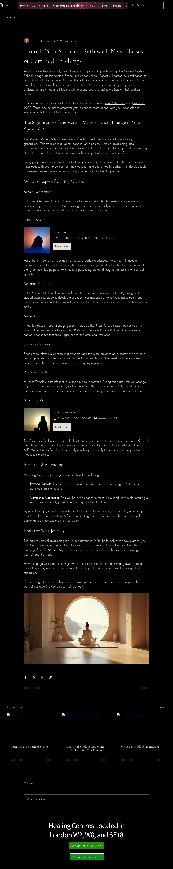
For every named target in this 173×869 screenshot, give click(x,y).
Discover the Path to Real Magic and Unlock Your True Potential (85, 748)
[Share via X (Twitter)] (33, 677)
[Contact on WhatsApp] (86, 845)
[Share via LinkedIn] (42, 677)
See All (162, 706)
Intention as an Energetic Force (29, 746)
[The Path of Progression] (141, 727)
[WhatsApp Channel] (87, 856)
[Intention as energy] (31, 727)
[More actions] (147, 41)
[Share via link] (50, 677)
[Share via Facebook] (25, 677)
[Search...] (146, 5)
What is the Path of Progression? (140, 746)
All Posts (11, 17)
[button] (86, 240)
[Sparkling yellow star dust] (86, 727)
